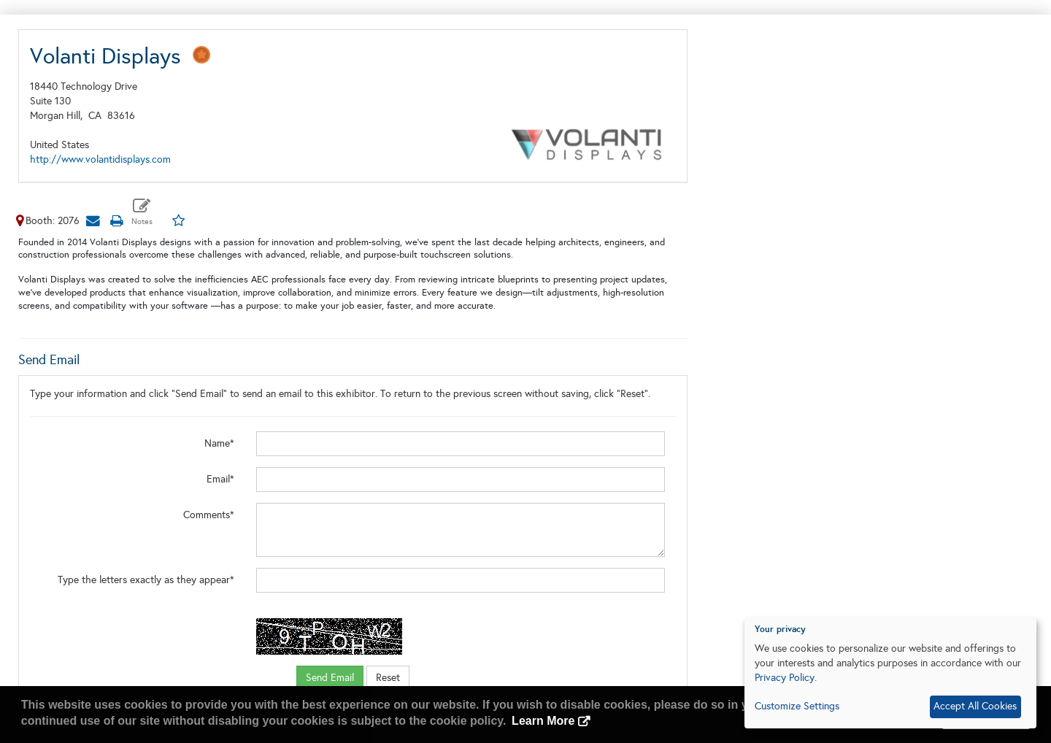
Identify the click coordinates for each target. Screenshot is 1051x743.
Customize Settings (797, 706)
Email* (220, 479)
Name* (219, 443)
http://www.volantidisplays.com (100, 159)
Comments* (208, 515)
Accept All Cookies (975, 706)
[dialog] (890, 672)
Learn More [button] (543, 721)
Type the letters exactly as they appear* (146, 580)
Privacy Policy (785, 677)
